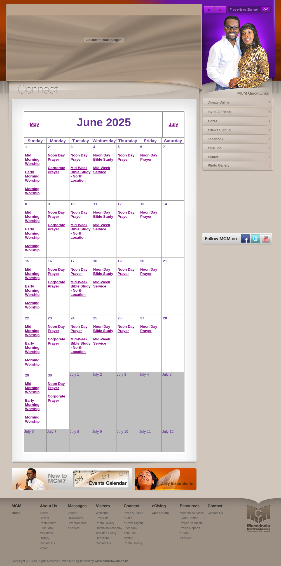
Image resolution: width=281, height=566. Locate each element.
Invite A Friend (219, 112)
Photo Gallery (219, 165)
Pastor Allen (48, 523)
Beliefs (44, 518)
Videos (72, 512)
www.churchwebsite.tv (111, 561)
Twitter (213, 157)
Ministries (46, 533)
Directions (102, 538)
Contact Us (47, 543)
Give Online (160, 512)
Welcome (102, 512)
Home (16, 512)
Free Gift (102, 518)
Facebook (215, 139)
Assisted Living (106, 533)
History (44, 538)
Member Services (192, 512)
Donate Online (218, 102)
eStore (184, 533)
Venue (44, 548)
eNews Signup (219, 130)
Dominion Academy (109, 528)
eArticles (73, 528)
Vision (44, 512)
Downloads (75, 518)
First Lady (46, 528)
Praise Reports (190, 528)
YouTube (215, 148)
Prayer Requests (191, 523)
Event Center (189, 518)
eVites (212, 121)
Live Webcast (77, 523)
